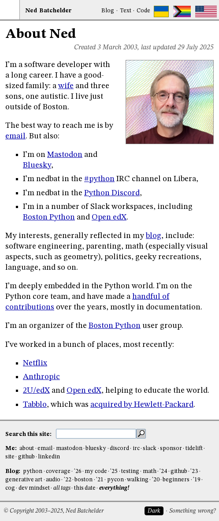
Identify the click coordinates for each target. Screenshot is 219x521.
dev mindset (34, 488)
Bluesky (37, 165)
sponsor (171, 448)
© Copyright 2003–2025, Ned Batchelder (54, 511)
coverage (58, 471)
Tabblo (35, 405)
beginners (176, 480)
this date (85, 488)
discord (119, 448)
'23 (194, 471)
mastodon (69, 448)
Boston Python (49, 217)
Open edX (109, 217)
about (26, 448)
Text (125, 11)
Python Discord (112, 193)
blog (153, 236)
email (15, 136)
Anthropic (41, 377)
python (32, 471)
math (149, 471)
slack (149, 448)
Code (143, 11)
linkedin (49, 457)
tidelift (194, 448)
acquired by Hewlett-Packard (141, 405)
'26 (78, 471)
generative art (23, 480)
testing (130, 471)
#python (99, 179)
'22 (67, 480)
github (26, 457)
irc (136, 448)
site (10, 457)
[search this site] (96, 434)
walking (137, 480)
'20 (156, 480)
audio (53, 480)
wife (66, 86)
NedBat (48, 11)
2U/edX (36, 390)
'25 (114, 471)
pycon (115, 480)
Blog (107, 11)
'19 (196, 480)
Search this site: (29, 434)
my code (96, 471)
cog (10, 488)
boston (83, 480)
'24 (163, 471)
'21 (100, 480)
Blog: (13, 471)
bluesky (95, 448)
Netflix (35, 363)
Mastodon (64, 155)
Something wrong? (192, 511)
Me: (11, 448)
